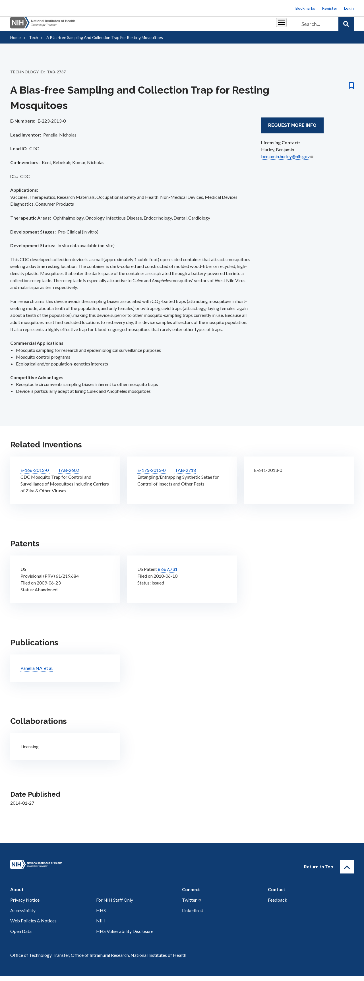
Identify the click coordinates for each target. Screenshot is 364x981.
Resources (203, 26)
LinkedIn (193, 915)
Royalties (151, 26)
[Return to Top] (347, 872)
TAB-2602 (68, 475)
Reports (176, 26)
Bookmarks (305, 8)
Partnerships (120, 26)
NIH (100, 925)
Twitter (192, 905)
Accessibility (23, 915)
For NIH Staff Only (114, 905)
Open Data (21, 936)
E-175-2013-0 (151, 475)
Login (349, 8)
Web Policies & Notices (33, 925)
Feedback (277, 905)
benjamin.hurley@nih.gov (287, 161)
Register (329, 8)
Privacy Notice (25, 905)
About (276, 26)
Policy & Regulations (241, 26)
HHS (101, 915)
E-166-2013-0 (34, 475)
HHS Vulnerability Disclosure (124, 936)
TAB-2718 (185, 475)
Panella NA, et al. (36, 673)
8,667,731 (167, 574)
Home (15, 42)
